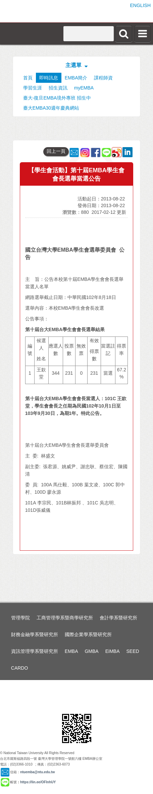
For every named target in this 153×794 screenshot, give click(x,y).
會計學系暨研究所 (118, 617)
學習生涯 (32, 87)
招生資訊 (58, 87)
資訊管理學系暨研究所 (34, 651)
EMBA (71, 651)
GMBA (91, 651)
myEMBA (84, 87)
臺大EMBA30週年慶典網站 (51, 108)
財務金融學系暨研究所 (34, 634)
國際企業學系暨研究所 (88, 634)
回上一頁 (56, 151)
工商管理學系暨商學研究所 (65, 617)
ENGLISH (140, 5)
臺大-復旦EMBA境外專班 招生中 (57, 98)
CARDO (19, 668)
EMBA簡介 (76, 77)
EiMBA (112, 651)
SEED (132, 651)
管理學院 (20, 617)
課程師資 (103, 77)
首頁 (28, 77)
